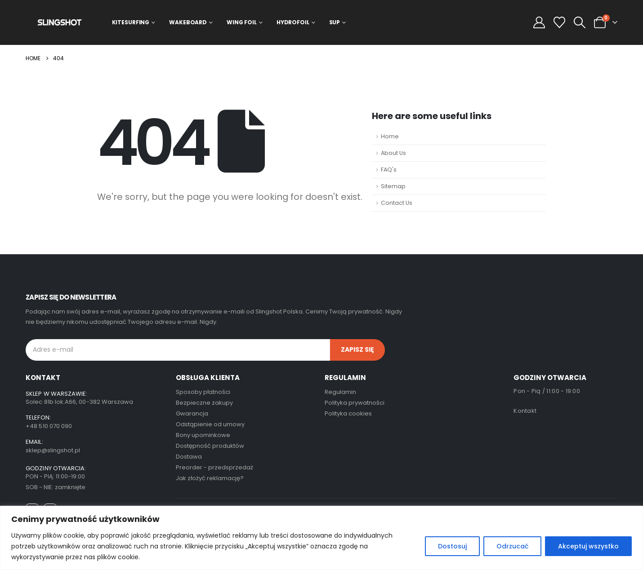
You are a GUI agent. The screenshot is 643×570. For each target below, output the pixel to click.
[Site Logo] (60, 22)
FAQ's (389, 169)
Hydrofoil (293, 22)
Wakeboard (188, 22)
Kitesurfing (131, 22)
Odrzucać (512, 546)
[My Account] (539, 22)
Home (390, 136)
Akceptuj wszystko (588, 546)
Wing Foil (242, 22)
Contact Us (396, 203)
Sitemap (393, 186)
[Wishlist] (559, 22)
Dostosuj (452, 546)
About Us (393, 153)
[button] (579, 22)
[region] (321, 538)
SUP (334, 22)
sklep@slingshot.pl (53, 450)
